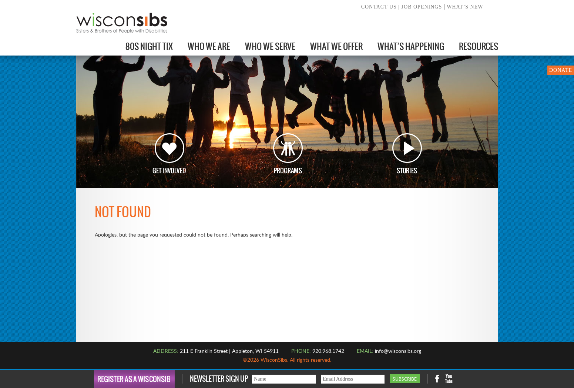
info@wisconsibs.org (398, 351)
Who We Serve (270, 46)
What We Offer (336, 46)
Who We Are (209, 46)
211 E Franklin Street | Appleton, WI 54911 (229, 351)
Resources (478, 46)
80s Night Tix (149, 46)
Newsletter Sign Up (219, 379)
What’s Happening (410, 46)
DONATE (560, 70)
